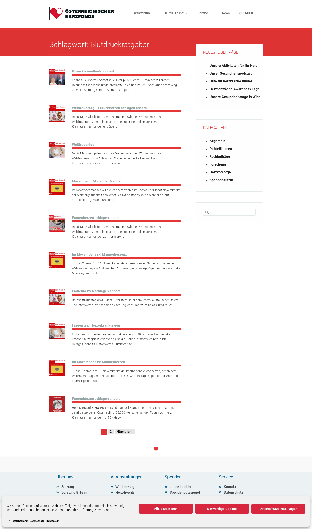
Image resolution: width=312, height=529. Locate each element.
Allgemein (217, 141)
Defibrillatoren (221, 149)
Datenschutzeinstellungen (278, 509)
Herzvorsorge (220, 172)
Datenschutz (20, 520)
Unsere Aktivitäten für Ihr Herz (233, 66)
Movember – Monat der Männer (97, 181)
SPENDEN (246, 13)
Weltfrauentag (83, 145)
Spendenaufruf (221, 180)
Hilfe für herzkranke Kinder (231, 81)
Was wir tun (144, 13)
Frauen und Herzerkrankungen (96, 325)
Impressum (52, 520)
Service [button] (205, 13)
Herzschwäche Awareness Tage (235, 89)
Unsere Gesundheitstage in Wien (235, 97)
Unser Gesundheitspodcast (93, 71)
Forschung (218, 164)
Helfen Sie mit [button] (176, 13)
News (226, 13)
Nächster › (125, 432)
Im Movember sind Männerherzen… (100, 254)
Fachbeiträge (220, 156)
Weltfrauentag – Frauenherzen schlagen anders (109, 108)
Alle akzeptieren (165, 509)
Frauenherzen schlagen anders (96, 218)
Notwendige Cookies (222, 509)
